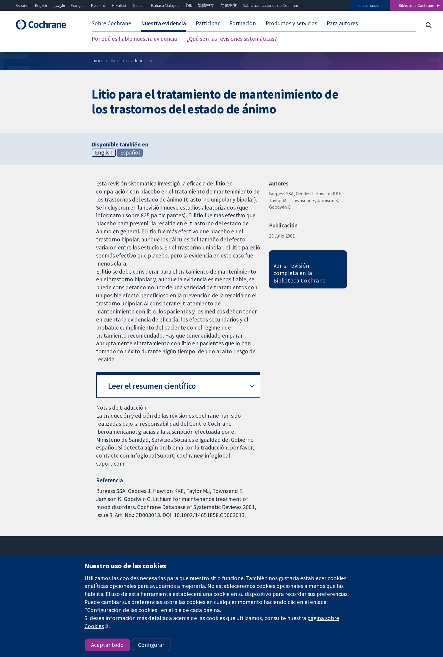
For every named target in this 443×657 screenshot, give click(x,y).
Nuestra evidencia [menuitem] (163, 23)
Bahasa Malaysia (165, 5)
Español (22, 5)
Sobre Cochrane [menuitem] (111, 23)
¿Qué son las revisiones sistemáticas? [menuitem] (232, 38)
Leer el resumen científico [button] (152, 386)
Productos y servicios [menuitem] (291, 23)
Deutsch (138, 5)
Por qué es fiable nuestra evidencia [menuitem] (134, 38)
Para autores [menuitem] (342, 23)
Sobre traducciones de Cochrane (271, 5)
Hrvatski (119, 5)
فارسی (59, 5)
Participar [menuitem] (208, 23)
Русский (98, 5)
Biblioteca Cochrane (416, 5)
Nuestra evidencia (129, 60)
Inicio (97, 60)
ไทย (188, 5)
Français (78, 5)
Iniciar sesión (370, 5)
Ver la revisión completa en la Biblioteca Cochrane (299, 273)
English (41, 5)
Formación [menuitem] (242, 23)
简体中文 (228, 5)
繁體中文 (206, 5)
